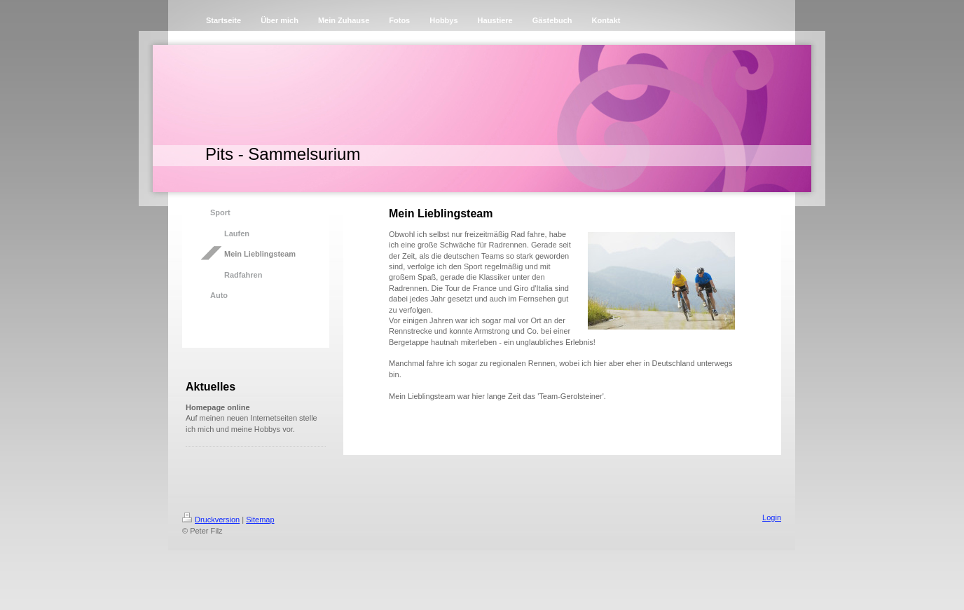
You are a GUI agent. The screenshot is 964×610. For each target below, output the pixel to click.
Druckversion (211, 519)
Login (771, 517)
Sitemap (260, 519)
